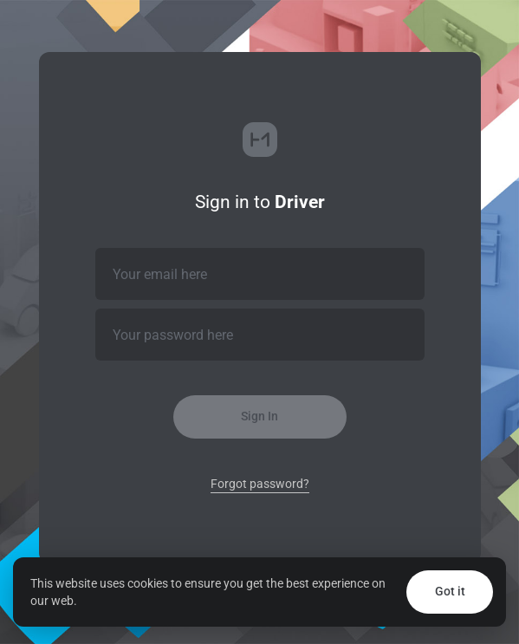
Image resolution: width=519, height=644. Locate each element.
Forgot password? (260, 484)
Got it (450, 591)
